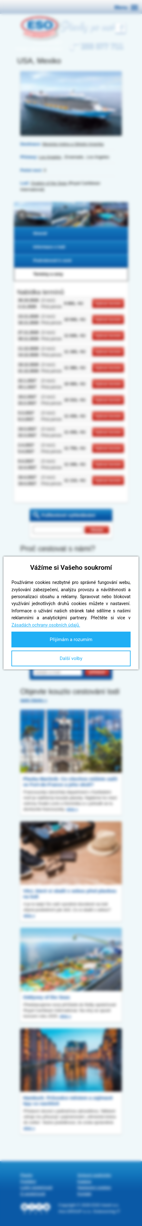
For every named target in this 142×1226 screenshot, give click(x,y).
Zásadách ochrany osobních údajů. (45, 625)
